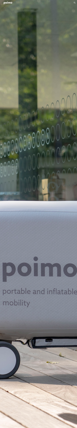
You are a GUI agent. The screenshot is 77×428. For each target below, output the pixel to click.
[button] (74, 2)
